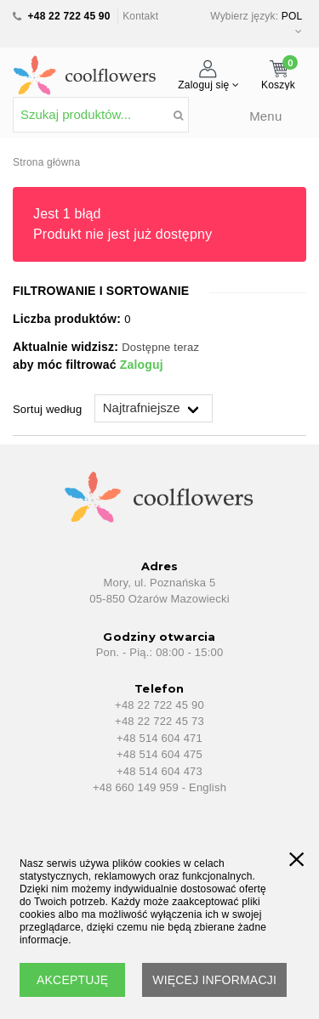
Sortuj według (47, 409)
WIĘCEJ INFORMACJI (214, 980)
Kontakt (140, 16)
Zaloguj (141, 364)
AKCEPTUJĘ (72, 980)
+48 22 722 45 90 (69, 16)
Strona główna (46, 162)
